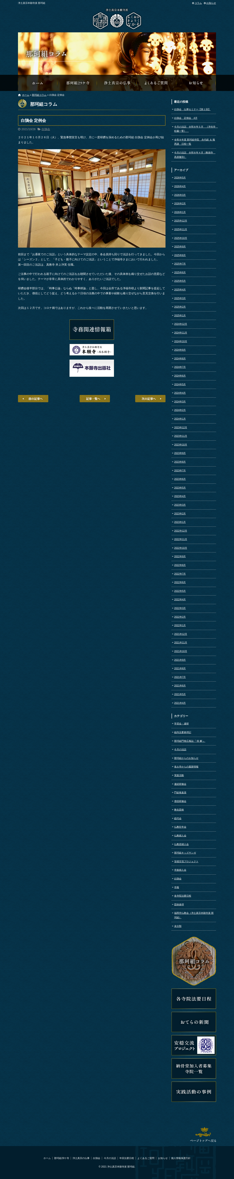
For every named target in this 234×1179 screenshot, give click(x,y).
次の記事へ (150, 398)
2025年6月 (180, 272)
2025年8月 (180, 255)
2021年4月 (180, 703)
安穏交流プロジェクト (186, 861)
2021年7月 (180, 677)
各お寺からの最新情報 (186, 766)
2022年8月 (180, 565)
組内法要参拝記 (182, 732)
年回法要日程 (126, 1158)
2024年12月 (180, 324)
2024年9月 (180, 349)
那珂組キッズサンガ (185, 852)
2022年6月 (180, 582)
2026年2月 (180, 203)
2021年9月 (180, 660)
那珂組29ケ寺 (77, 83)
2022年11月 (180, 539)
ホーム (25, 95)
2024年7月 (180, 367)
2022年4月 (180, 599)
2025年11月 (180, 229)
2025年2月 (180, 306)
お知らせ (211, 3)
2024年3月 (180, 401)
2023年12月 (180, 427)
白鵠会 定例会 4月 (185, 118)
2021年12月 (180, 634)
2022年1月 (180, 625)
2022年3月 (180, 608)
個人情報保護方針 (181, 1158)
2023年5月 (180, 487)
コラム (198, 3)
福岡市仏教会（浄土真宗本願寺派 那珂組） (194, 915)
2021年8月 (180, 668)
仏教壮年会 (180, 826)
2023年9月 (180, 453)
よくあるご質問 (156, 83)
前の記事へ (33, 398)
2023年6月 (180, 479)
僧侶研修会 (180, 801)
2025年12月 (180, 220)
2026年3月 (180, 195)
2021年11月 (180, 642)
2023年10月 (180, 444)
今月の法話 (180, 749)
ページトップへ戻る (203, 1134)
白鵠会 (46, 129)
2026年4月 (180, 186)
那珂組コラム (39, 95)
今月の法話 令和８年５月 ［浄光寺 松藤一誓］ (195, 129)
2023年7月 (180, 470)
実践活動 (179, 775)
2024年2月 (180, 410)
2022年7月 (180, 573)
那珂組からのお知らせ (196, 83)
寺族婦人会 (180, 870)
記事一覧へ (95, 398)
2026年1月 (180, 212)
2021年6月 (180, 685)
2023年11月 (180, 436)
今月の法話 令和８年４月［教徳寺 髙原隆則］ (194, 154)
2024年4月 (180, 393)
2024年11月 (180, 332)
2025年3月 (180, 298)
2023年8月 (180, 461)
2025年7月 (180, 263)
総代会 (177, 818)
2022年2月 (180, 616)
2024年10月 (180, 341)
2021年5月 (180, 694)
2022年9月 (180, 556)
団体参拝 (179, 904)
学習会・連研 (181, 723)
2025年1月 (180, 315)
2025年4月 (180, 289)
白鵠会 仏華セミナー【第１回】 (192, 109)
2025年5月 (180, 281)
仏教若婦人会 (181, 844)
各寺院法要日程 (182, 895)
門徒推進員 (180, 792)
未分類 (177, 926)
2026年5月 (180, 177)
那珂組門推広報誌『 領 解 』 (189, 741)
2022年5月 (180, 591)
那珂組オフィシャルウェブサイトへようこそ (38, 83)
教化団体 (179, 809)
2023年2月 (180, 513)
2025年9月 (180, 246)
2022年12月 (180, 530)
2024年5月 (180, 384)
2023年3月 (180, 504)
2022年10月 (180, 548)
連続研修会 (180, 784)
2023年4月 (180, 496)
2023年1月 (180, 522)
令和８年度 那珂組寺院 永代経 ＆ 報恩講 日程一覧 (194, 142)
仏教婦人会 (180, 835)
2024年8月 (180, 358)
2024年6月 (180, 375)
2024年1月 (180, 418)
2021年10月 (180, 651)
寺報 (176, 887)
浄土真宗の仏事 (117, 83)
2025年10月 (180, 238)
